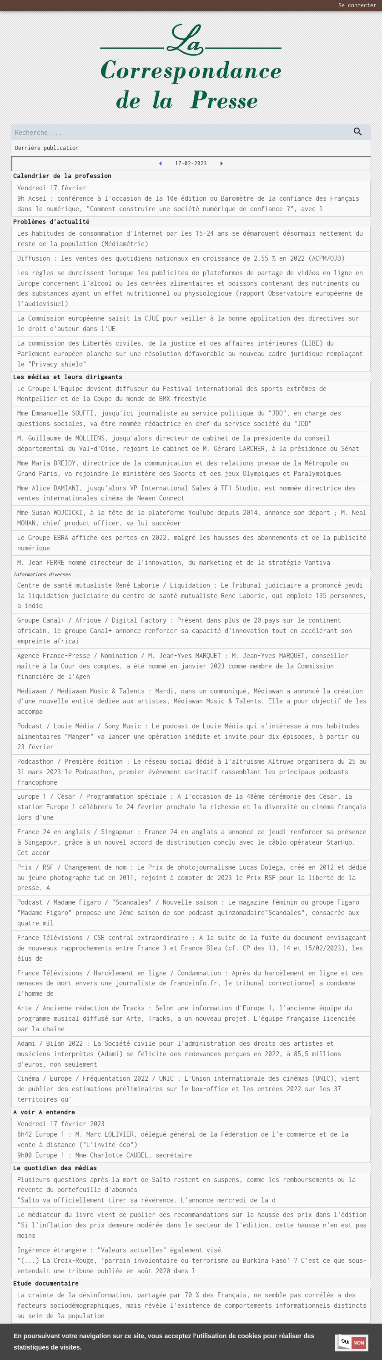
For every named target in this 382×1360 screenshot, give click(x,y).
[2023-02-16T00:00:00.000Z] (160, 163)
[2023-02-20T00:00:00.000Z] (221, 163)
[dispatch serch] (358, 131)
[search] (191, 132)
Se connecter (357, 5)
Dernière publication (47, 147)
